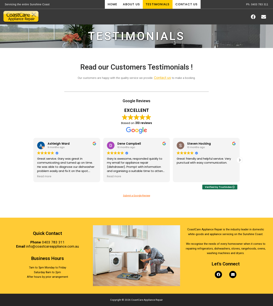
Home (112, 4)
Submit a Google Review (137, 195)
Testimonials (157, 4)
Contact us (162, 78)
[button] (239, 160)
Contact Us (186, 4)
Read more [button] (44, 176)
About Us (131, 4)
